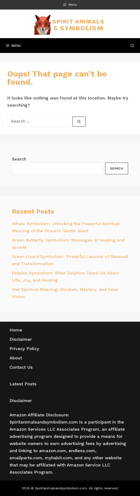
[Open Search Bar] (132, 45)
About (16, 357)
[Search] (79, 122)
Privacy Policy (24, 348)
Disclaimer (21, 339)
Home (16, 329)
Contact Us (21, 367)
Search (19, 158)
